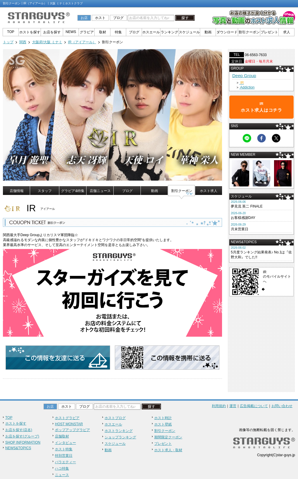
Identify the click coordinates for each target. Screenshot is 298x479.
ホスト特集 (63, 449)
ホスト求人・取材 (168, 450)
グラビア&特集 (72, 191)
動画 (208, 32)
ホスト (100, 18)
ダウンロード (227, 32)
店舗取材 (62, 436)
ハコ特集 (62, 468)
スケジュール (189, 32)
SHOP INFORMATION (22, 442)
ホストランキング (119, 431)
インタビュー (65, 443)
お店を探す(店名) (18, 430)
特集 (118, 32)
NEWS (71, 32)
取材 (102, 32)
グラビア (87, 32)
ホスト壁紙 (163, 424)
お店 (84, 18)
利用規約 (219, 406)
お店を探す (52, 32)
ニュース (62, 475)
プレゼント (269, 32)
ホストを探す (29, 32)
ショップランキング (120, 437)
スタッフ (45, 191)
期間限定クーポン (168, 437)
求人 (286, 32)
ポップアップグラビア (72, 430)
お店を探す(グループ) (22, 436)
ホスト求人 (208, 191)
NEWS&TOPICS (18, 448)
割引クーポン (249, 32)
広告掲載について (254, 406)
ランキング (169, 32)
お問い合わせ (281, 406)
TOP (10, 32)
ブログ (118, 18)
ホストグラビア (67, 418)
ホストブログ (115, 418)
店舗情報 (17, 191)
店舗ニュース (100, 191)
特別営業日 (63, 456)
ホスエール (151, 32)
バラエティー (65, 462)
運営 (232, 406)
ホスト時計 (163, 418)
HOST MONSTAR (69, 424)
